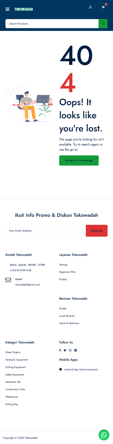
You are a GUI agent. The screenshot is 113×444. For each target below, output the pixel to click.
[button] (104, 434)
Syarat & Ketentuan (69, 323)
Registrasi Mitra (67, 272)
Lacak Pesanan (67, 316)
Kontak (62, 308)
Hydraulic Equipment (16, 359)
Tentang (63, 264)
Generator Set (12, 382)
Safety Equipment (14, 374)
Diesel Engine (12, 352)
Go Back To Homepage (79, 160)
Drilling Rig (11, 404)
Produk (63, 279)
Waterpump (11, 397)
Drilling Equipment (15, 367)
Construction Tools (15, 389)
